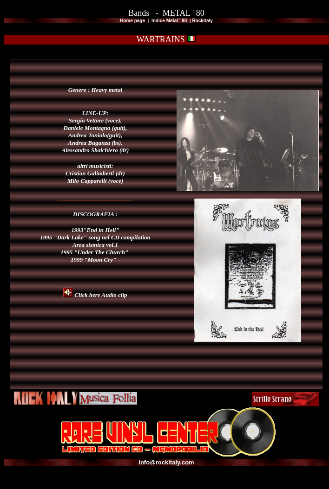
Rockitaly (202, 20)
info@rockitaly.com (166, 462)
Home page (133, 20)
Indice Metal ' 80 (169, 20)
